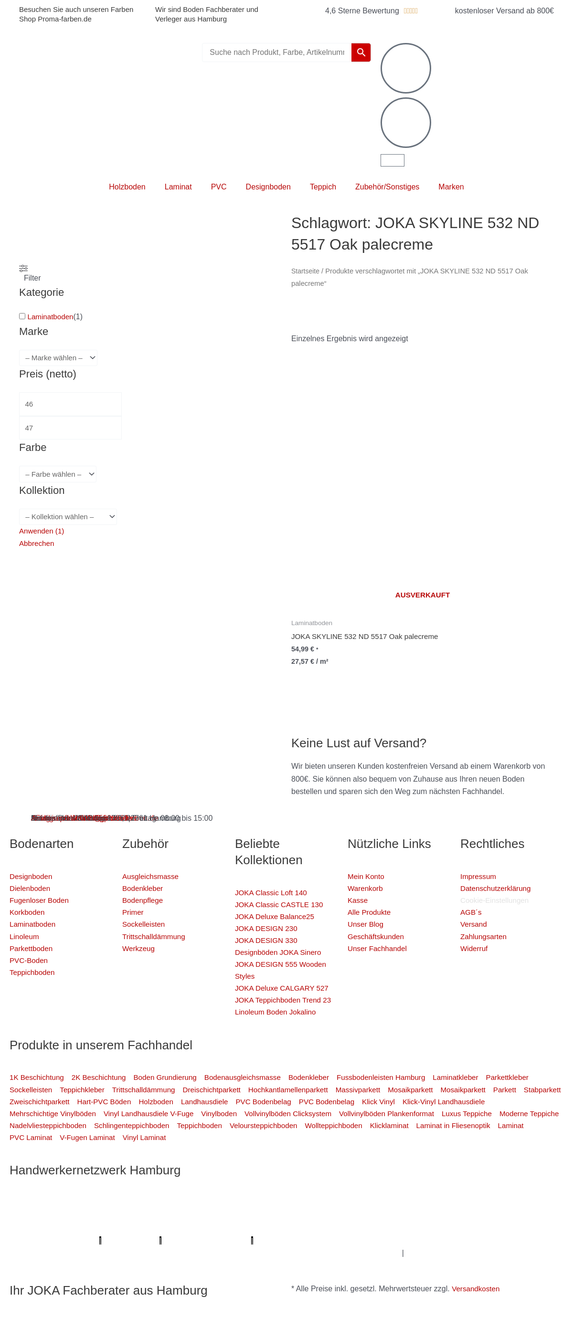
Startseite (306, 271)
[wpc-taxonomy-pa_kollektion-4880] (70, 520)
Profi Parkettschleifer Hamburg (402, 1190)
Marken (451, 187)
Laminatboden (51, 317)
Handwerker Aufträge (226, 1240)
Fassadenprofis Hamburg (241, 1203)
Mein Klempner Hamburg (128, 1190)
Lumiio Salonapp (206, 1228)
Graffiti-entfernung (392, 1240)
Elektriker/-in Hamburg (499, 1190)
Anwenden (43, 534)
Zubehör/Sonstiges (387, 187)
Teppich (323, 187)
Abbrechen (37, 547)
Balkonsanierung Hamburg (313, 1240)
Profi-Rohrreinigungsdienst (286, 1228)
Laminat (178, 187)
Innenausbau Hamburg (468, 1240)
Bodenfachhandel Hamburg (438, 1203)
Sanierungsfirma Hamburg (55, 1203)
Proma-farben (363, 1228)
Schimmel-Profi (158, 1240)
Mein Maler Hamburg (307, 1190)
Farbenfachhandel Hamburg (338, 1203)
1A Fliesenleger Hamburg (149, 1203)
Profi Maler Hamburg (45, 1190)
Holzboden (127, 187)
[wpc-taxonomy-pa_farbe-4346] (60, 477)
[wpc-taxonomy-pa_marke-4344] (60, 358)
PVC (219, 187)
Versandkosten (477, 1289)
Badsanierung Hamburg (294, 1215)
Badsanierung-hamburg (86, 1240)
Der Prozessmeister (373, 1215)
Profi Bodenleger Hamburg (220, 1190)
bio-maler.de (412, 1228)
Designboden (268, 187)
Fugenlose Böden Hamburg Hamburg (111, 1215)
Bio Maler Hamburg (214, 1215)
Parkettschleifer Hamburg (125, 1228)
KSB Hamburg (436, 1215)
